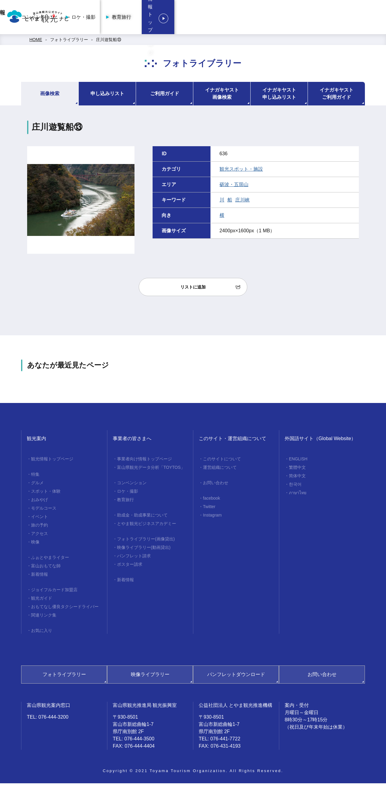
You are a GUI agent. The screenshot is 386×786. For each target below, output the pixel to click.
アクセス (39, 536)
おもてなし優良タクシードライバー (65, 609)
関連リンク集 (43, 617)
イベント (39, 519)
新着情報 (39, 577)
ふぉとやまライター (50, 560)
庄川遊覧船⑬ (108, 42)
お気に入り (41, 633)
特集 (35, 477)
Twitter (209, 509)
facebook (211, 500)
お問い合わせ (215, 485)
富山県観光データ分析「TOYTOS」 (151, 470)
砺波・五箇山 (234, 187)
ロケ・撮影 (243, 18)
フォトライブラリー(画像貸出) (146, 541)
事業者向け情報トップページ (146, 18)
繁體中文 (297, 470)
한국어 (295, 487)
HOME (36, 42)
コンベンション (198, 18)
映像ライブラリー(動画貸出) (143, 550)
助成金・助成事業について (142, 517)
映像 (35, 544)
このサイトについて (222, 461)
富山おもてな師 (46, 568)
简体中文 (297, 478)
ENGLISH (298, 461)
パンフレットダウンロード (236, 677)
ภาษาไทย (297, 495)
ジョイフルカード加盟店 (54, 592)
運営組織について (220, 470)
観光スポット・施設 (241, 171)
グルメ (37, 485)
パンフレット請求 (134, 558)
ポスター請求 (129, 567)
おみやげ (39, 502)
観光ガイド (41, 600)
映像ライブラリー (150, 677)
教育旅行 (281, 18)
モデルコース (43, 510)
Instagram (212, 517)
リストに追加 (193, 289)
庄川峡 (242, 202)
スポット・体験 (46, 493)
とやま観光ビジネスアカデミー (146, 526)
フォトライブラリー (69, 42)
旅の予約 (39, 527)
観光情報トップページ (344, 18)
